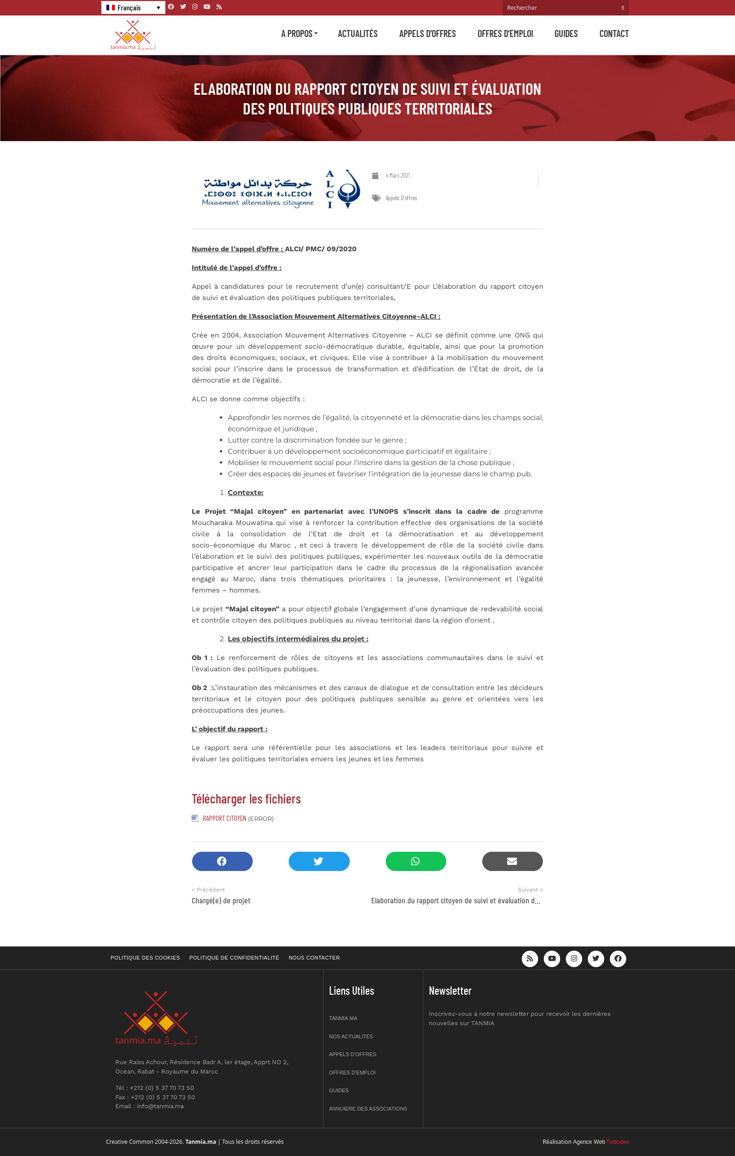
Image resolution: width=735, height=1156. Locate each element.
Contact (614, 33)
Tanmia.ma (343, 1018)
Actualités (358, 33)
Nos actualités (351, 1036)
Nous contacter (314, 958)
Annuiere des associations (368, 1108)
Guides (566, 33)
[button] (222, 861)
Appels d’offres (427, 33)
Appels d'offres (401, 198)
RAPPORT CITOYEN (224, 818)
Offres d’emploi (505, 33)
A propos (297, 33)
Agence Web (589, 1142)
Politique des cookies (145, 958)
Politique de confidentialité (234, 958)
